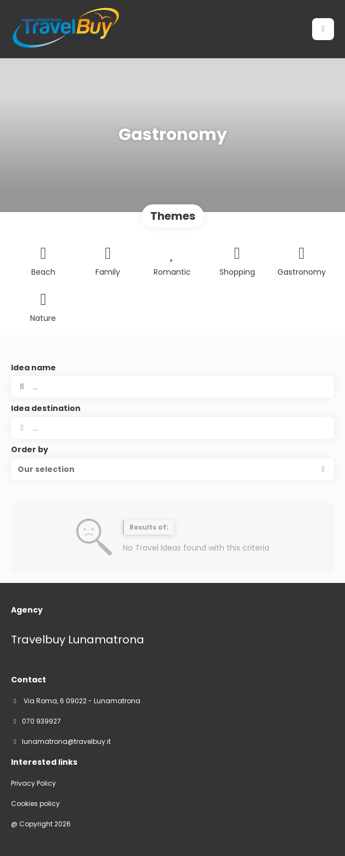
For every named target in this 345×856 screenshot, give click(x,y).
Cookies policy (35, 803)
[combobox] (172, 428)
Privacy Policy (33, 783)
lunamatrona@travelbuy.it (66, 741)
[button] (172, 469)
